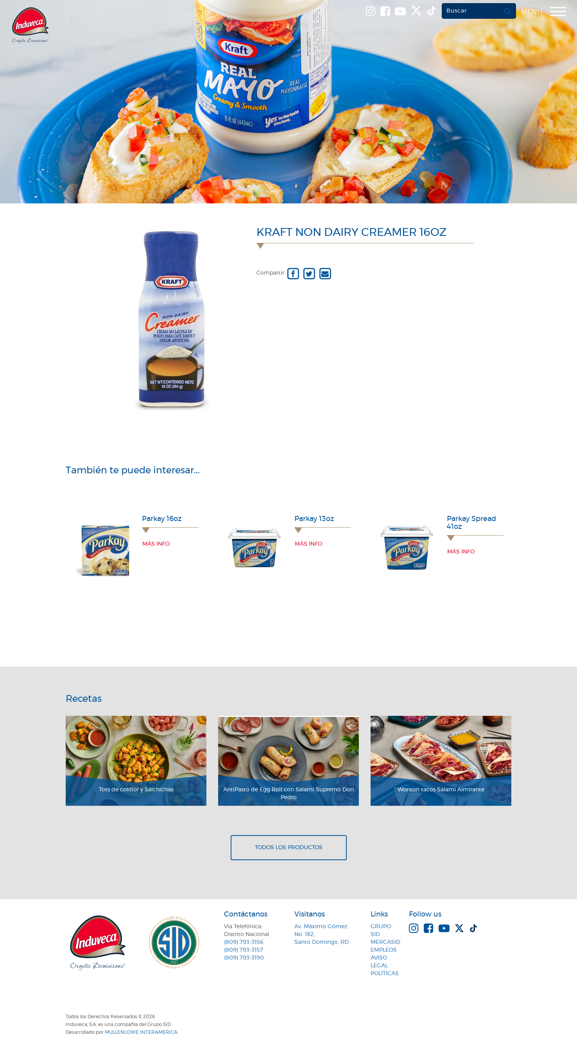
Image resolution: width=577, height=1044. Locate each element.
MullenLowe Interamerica (141, 1032)
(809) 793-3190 (244, 958)
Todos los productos (289, 847)
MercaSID (385, 942)
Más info (156, 544)
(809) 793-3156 (243, 942)
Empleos (384, 950)
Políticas (385, 973)
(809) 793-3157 (243, 950)
